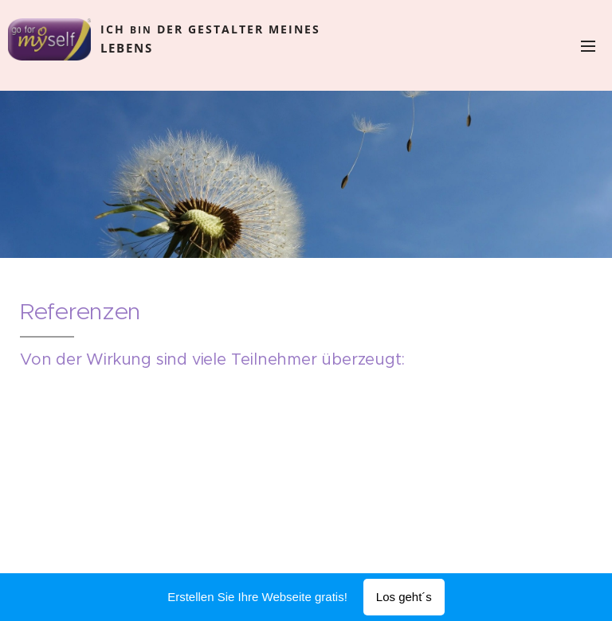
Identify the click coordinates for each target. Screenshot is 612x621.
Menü (588, 46)
